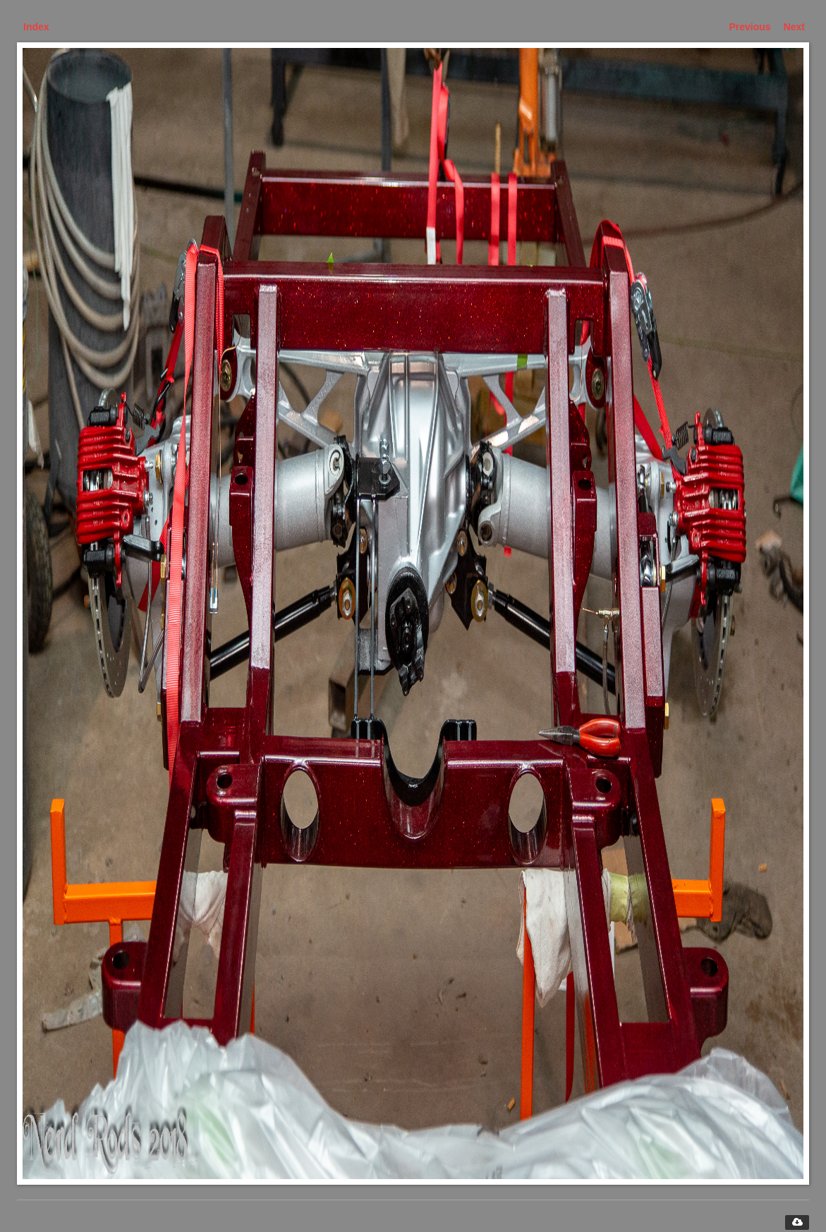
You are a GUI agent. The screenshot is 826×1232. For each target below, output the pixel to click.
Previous (750, 26)
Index (36, 26)
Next (794, 26)
